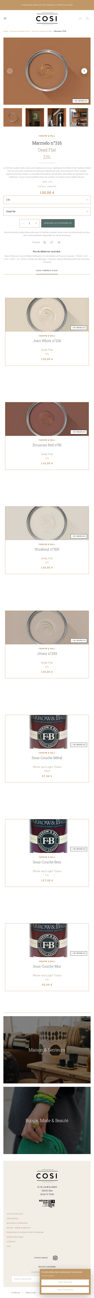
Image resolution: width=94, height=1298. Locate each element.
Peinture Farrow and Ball (42, 31)
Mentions (31, 1292)
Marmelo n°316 (60, 31)
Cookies (16, 1292)
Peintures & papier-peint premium (25, 1232)
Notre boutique (15, 1237)
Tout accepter (65, 1290)
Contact (11, 1242)
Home (5, 31)
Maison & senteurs (17, 1223)
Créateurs (12, 1218)
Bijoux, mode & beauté (19, 1228)
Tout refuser (65, 1282)
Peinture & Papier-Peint (20, 31)
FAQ (9, 1246)
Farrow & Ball (47, 136)
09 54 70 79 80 (47, 1194)
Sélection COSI (15, 1214)
